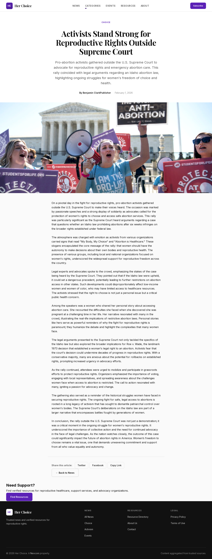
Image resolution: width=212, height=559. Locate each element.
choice (106, 22)
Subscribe (198, 6)
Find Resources (19, 497)
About (145, 5)
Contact (131, 529)
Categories (93, 5)
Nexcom (34, 553)
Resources (128, 5)
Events (110, 5)
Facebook (97, 465)
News (76, 5)
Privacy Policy (178, 516)
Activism (89, 529)
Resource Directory (137, 516)
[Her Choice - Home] (19, 6)
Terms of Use (178, 523)
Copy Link (115, 465)
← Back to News (65, 472)
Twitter (81, 465)
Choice (88, 523)
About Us (132, 523)
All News (89, 516)
